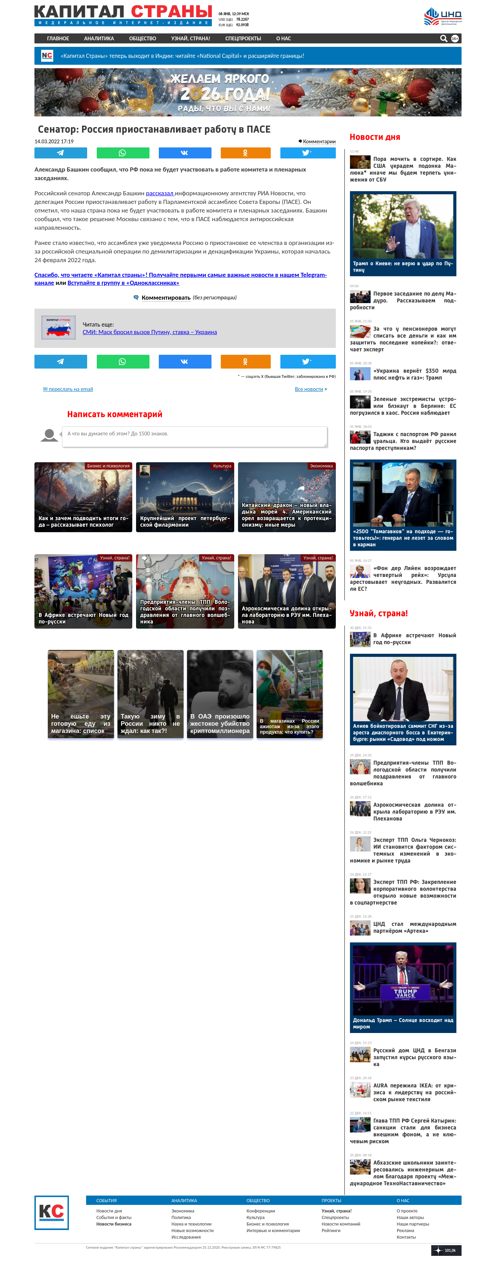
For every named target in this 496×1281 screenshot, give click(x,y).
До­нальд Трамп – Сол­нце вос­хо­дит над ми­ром (403, 1023)
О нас (283, 38)
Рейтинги (331, 1230)
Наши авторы (410, 1217)
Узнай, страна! (190, 38)
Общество (142, 38)
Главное (58, 38)
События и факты (114, 1217)
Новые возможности (193, 1230)
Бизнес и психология (108, 457)
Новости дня (375, 137)
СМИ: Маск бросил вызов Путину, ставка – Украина (150, 323)
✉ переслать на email (68, 380)
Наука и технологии (191, 1224)
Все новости (309, 380)
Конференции (261, 1211)
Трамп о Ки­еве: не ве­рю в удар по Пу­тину (403, 266)
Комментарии (319, 141)
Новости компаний (341, 1224)
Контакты (406, 1237)
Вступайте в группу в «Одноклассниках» (123, 274)
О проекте (407, 1211)
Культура (222, 457)
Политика (181, 1217)
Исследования (186, 1237)
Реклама (405, 1230)
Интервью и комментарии (273, 1230)
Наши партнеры (413, 1224)
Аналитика (99, 38)
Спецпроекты (243, 38)
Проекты (331, 1200)
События (106, 1200)
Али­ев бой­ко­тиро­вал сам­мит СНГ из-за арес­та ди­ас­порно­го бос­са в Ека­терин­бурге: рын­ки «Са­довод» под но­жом (403, 732)
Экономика (321, 457)
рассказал (160, 193)
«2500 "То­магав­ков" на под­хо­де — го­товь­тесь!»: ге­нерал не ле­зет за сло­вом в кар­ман (403, 538)
